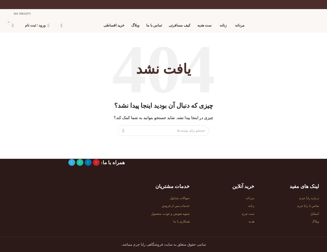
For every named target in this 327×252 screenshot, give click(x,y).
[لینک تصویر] (300, 162)
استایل (314, 213)
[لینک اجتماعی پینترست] (96, 162)
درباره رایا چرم (309, 198)
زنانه (251, 206)
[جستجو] (61, 25)
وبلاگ (315, 221)
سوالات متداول (180, 198)
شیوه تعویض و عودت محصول (170, 213)
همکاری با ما (181, 221)
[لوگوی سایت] (300, 25)
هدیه (251, 221)
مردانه (250, 198)
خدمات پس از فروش (176, 206)
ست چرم (248, 213)
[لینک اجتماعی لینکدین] (88, 162)
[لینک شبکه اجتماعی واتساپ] (80, 162)
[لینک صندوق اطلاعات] (19, 14)
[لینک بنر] (163, 4)
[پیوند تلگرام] (71, 162)
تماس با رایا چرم (308, 206)
